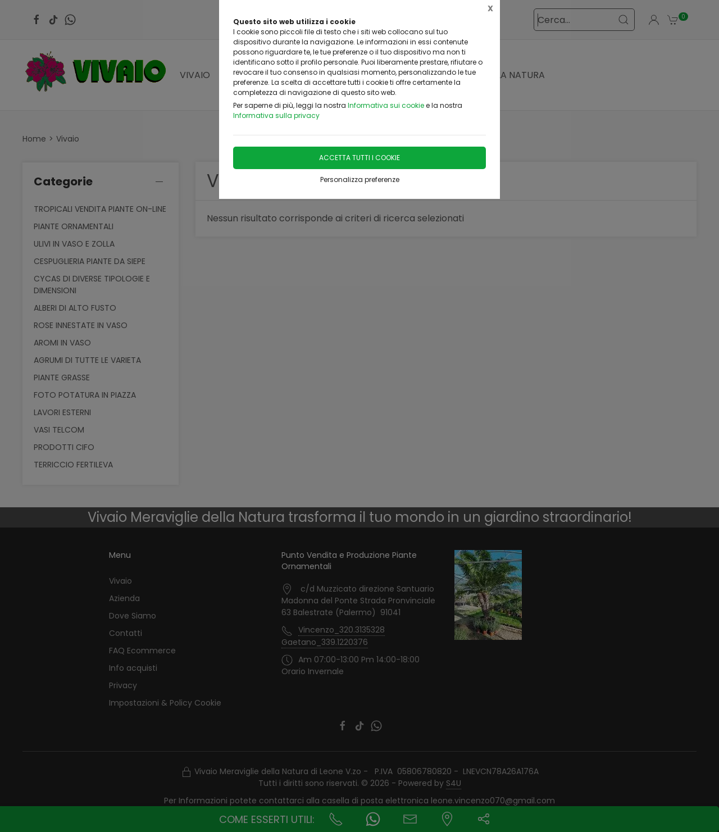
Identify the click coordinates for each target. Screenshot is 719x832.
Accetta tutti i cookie (359, 157)
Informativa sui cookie (386, 105)
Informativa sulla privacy (276, 115)
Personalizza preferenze (359, 179)
